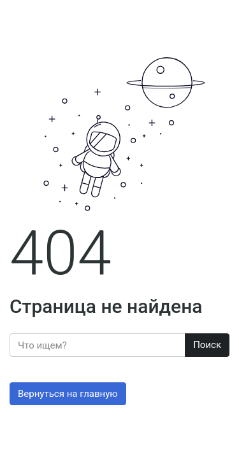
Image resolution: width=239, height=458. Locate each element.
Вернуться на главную (68, 393)
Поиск (207, 344)
